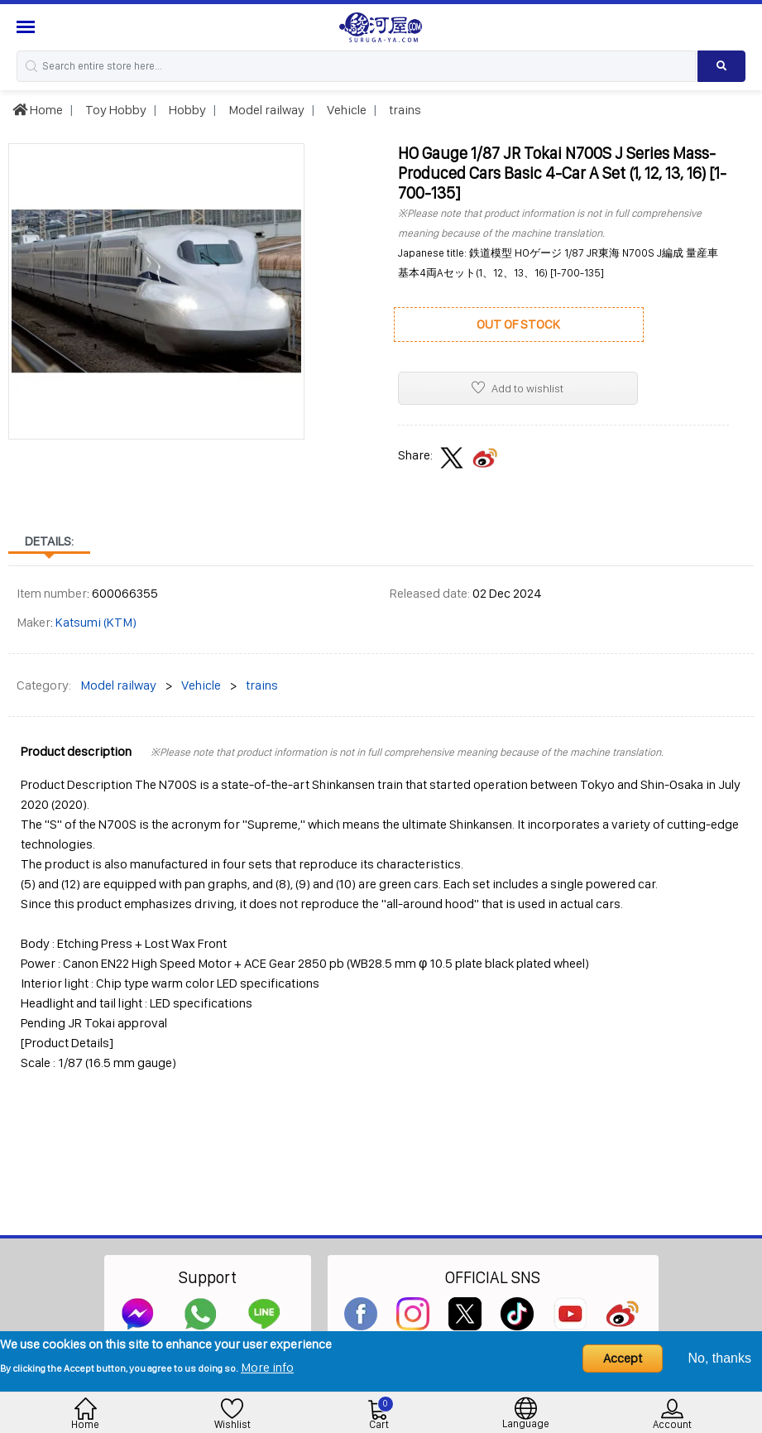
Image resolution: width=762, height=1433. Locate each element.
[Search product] (721, 66)
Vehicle (345, 110)
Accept (622, 1358)
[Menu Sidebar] (28, 27)
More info (267, 1367)
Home (37, 110)
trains (403, 110)
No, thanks (719, 1358)
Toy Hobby (114, 110)
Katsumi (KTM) (96, 622)
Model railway (265, 110)
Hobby (186, 110)
